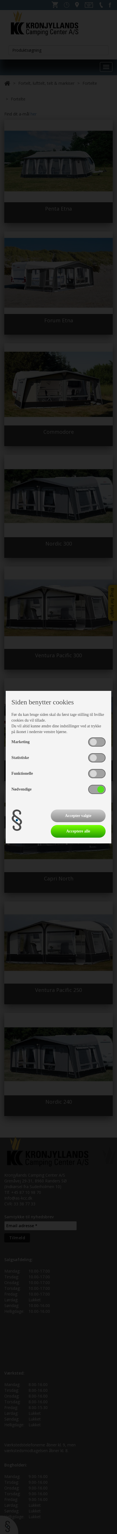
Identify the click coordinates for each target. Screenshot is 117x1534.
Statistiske (20, 758)
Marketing (20, 742)
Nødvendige (21, 789)
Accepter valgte (78, 816)
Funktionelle (22, 773)
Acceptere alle (78, 831)
